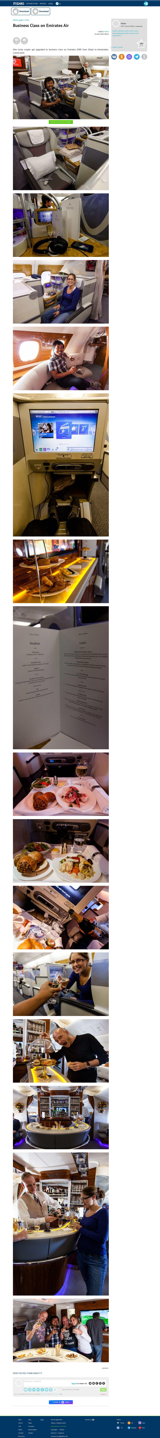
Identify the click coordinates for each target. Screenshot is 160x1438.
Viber (143, 1423)
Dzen (143, 1428)
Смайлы (61, 1429)
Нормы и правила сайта (58, 1423)
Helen (123, 23)
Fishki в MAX (61, 1402)
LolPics (20, 1423)
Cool (50, 3)
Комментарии (32, 1429)
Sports (20, 1429)
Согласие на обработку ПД (59, 1436)
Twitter (122, 1423)
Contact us (89, 1419)
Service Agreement (56, 1419)
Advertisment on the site (58, 1426)
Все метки (21, 1436)
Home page (18, 20)
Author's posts (117, 47)
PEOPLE (43, 3)
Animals (20, 1433)
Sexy (29, 1419)
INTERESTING (32, 3)
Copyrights (54, 1429)
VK (121, 1428)
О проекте (61, 1433)
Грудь (42, 1419)
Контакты (54, 1433)
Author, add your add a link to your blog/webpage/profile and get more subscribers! (125, 33)
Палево (30, 1433)
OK (132, 1423)
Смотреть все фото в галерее (60, 122)
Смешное (31, 1426)
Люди (30, 1423)
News (20, 1419)
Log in (74, 1383)
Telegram (133, 1428)
